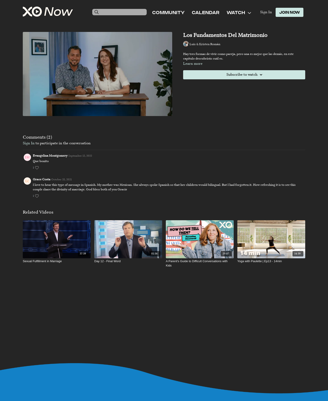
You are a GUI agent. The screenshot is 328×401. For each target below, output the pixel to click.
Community (168, 12)
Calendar (205, 12)
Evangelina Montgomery (50, 156)
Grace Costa (41, 179)
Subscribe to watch (245, 75)
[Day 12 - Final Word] (128, 261)
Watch (239, 12)
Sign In (266, 12)
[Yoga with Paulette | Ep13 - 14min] (271, 261)
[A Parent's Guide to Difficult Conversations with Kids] (200, 263)
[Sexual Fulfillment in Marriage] (57, 261)
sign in (29, 143)
